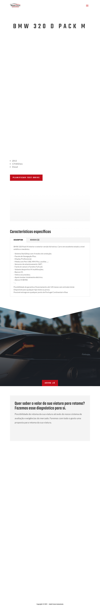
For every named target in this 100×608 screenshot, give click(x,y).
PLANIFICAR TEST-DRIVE (26, 148)
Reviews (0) (34, 211)
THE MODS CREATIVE (53, 595)
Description (18, 211)
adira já (50, 354)
